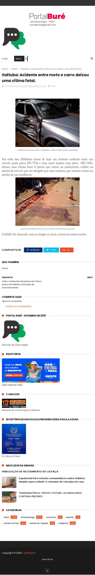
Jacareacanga (28, 517)
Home (5, 59)
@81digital (29, 553)
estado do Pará (11, 523)
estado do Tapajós (39, 523)
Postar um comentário (18, 306)
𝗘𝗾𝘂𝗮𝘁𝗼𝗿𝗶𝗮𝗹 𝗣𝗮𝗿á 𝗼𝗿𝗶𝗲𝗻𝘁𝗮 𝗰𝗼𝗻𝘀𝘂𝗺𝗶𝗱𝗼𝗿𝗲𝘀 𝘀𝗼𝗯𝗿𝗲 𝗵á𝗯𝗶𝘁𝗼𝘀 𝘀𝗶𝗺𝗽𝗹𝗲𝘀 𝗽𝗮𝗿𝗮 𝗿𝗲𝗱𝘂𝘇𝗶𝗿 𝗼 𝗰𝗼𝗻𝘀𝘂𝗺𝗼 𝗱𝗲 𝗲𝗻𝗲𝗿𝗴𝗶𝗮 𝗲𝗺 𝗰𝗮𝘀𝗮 (52, 480)
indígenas (63, 523)
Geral (14, 69)
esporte (70, 517)
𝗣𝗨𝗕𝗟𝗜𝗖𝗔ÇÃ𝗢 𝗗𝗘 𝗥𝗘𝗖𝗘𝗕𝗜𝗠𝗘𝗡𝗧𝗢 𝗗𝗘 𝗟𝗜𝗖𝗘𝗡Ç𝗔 (30, 471)
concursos (51, 517)
